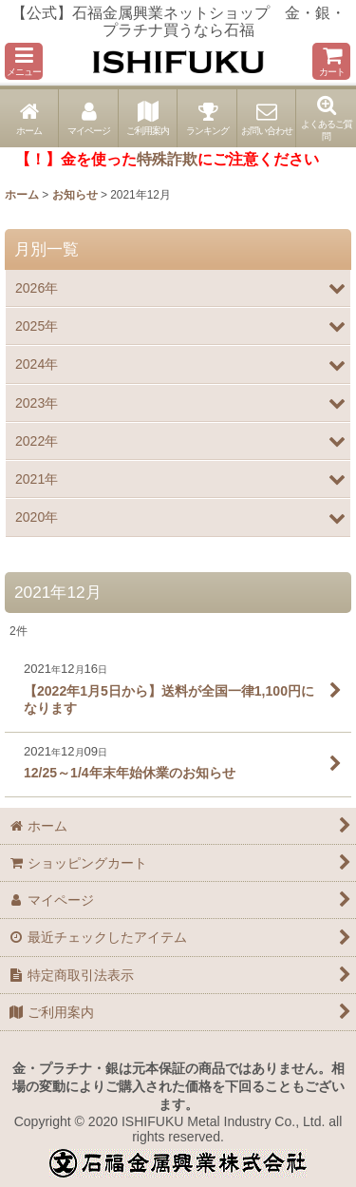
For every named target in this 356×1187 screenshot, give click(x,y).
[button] (24, 61)
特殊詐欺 (167, 159)
